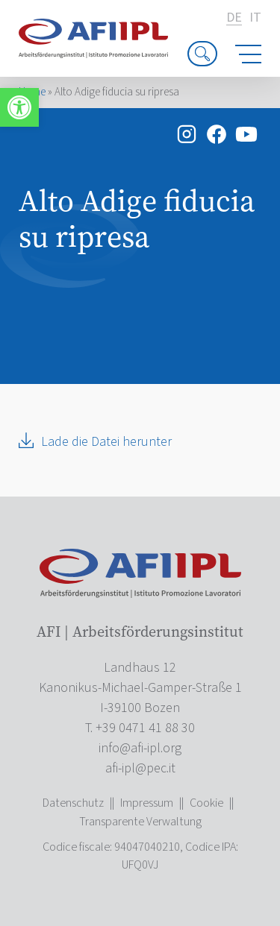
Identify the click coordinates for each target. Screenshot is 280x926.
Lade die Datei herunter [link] (106, 441)
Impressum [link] (146, 803)
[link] (19, 107)
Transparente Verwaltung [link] (140, 821)
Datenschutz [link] (73, 803)
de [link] (234, 18)
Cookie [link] (206, 803)
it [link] (255, 18)
